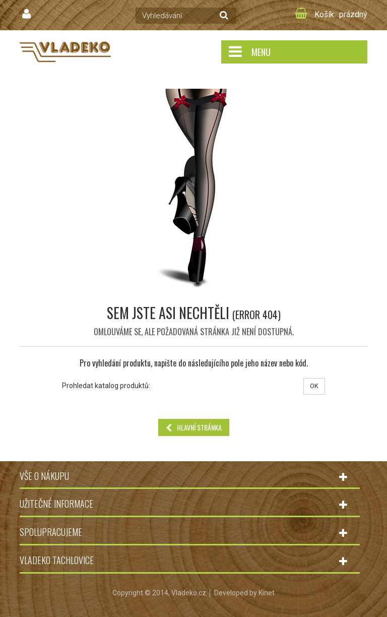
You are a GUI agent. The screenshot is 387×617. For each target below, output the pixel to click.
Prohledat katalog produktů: (106, 386)
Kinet (267, 593)
